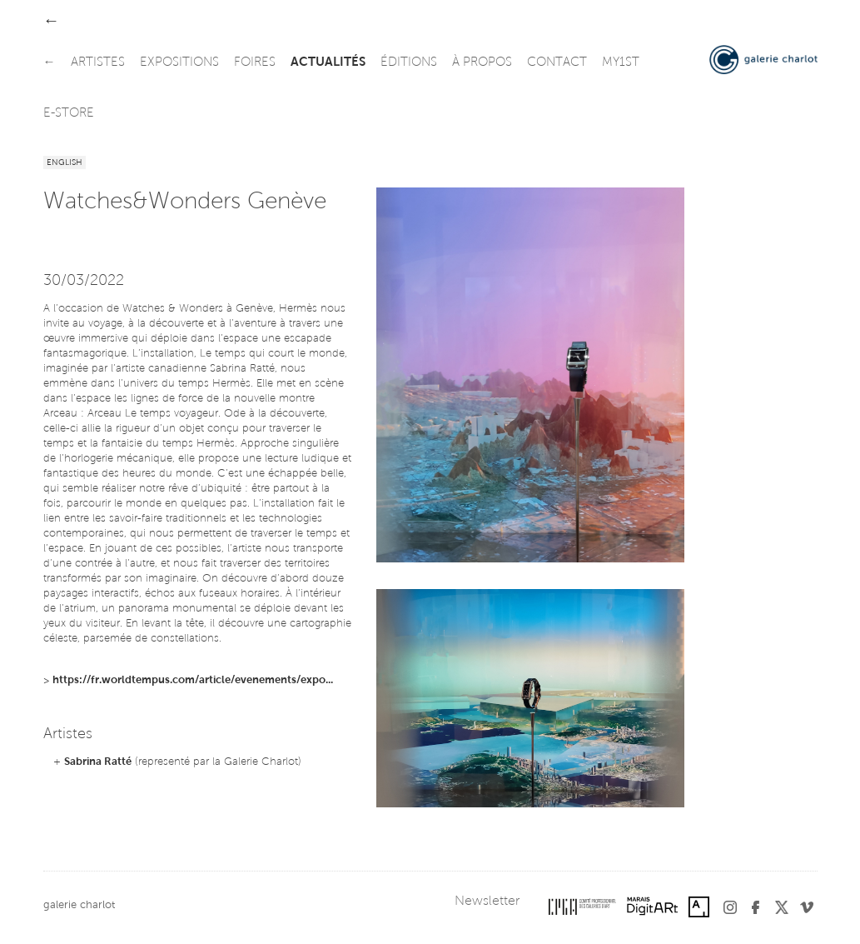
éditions (408, 63)
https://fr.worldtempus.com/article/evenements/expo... (192, 680)
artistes (98, 63)
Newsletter (487, 901)
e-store (68, 113)
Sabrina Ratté (98, 762)
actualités (328, 63)
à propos (482, 63)
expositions (179, 63)
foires (255, 63)
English (64, 163)
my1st (620, 63)
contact (557, 63)
